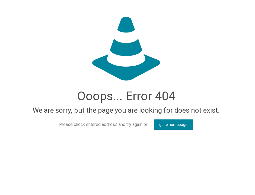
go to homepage (173, 124)
